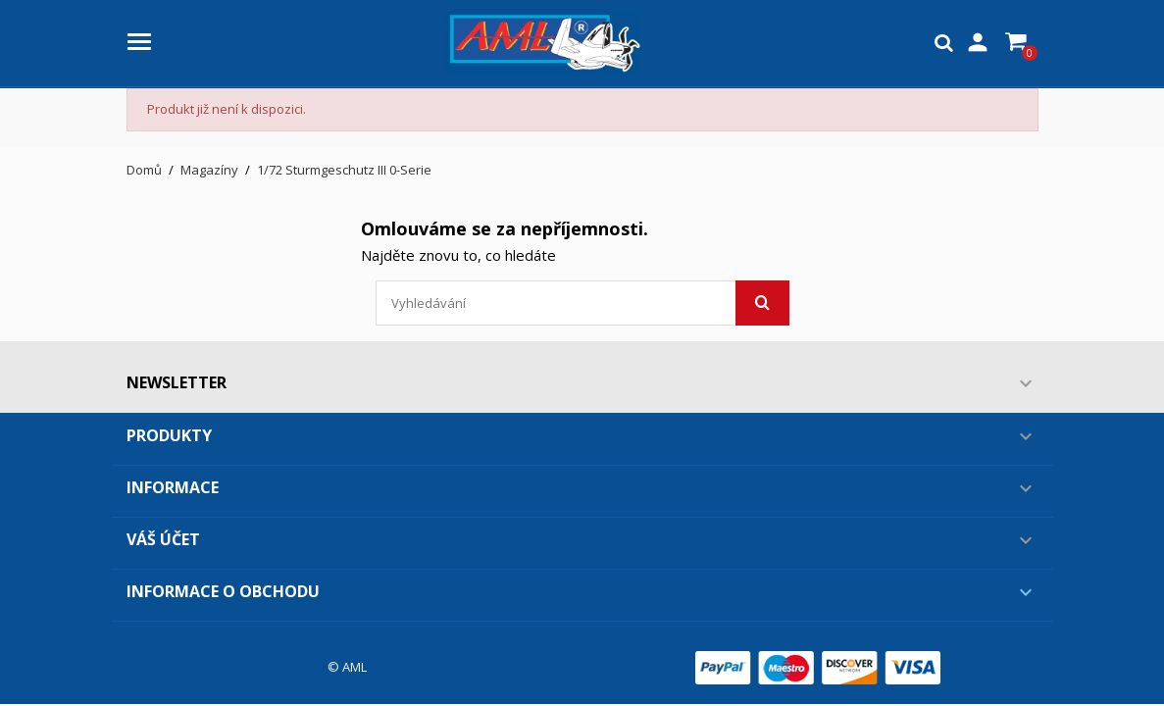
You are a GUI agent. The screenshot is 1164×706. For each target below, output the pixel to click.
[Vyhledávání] (582, 303)
